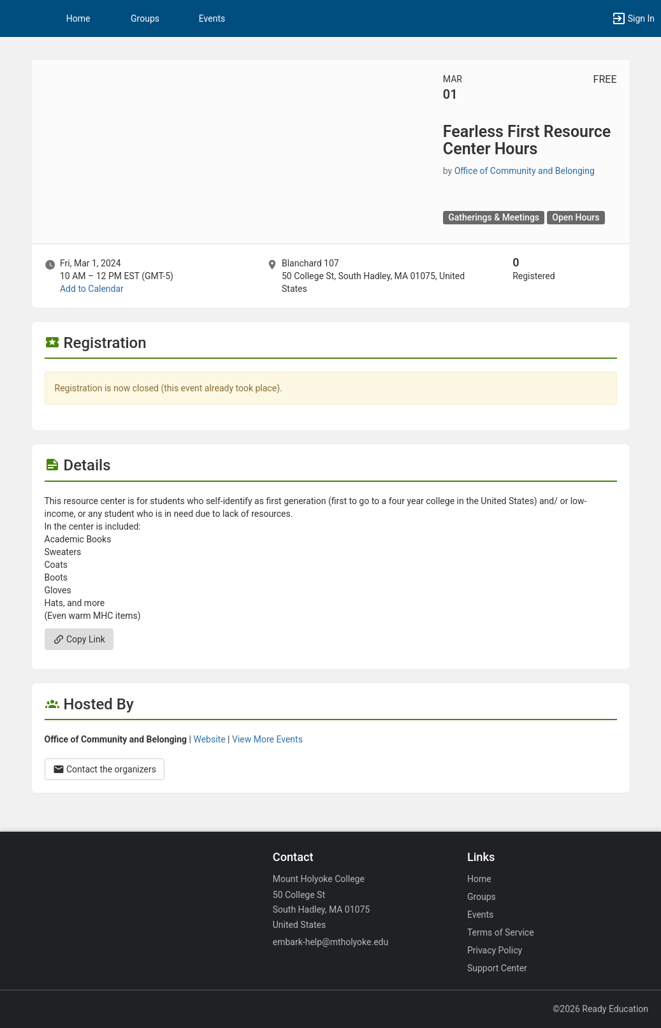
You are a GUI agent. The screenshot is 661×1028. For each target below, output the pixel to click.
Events (212, 18)
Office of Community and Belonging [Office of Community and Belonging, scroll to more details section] (524, 171)
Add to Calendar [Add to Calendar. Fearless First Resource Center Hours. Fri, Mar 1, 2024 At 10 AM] (92, 289)
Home (479, 879)
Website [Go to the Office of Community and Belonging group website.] (209, 739)
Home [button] (78, 18)
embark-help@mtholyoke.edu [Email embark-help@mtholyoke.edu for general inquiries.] (330, 942)
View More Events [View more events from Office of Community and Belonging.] (267, 739)
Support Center (497, 968)
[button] (16, 18)
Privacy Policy (494, 950)
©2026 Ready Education (600, 1009)
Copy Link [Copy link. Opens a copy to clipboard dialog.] (79, 639)
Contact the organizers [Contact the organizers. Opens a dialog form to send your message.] (105, 769)
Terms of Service (500, 932)
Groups (145, 18)
